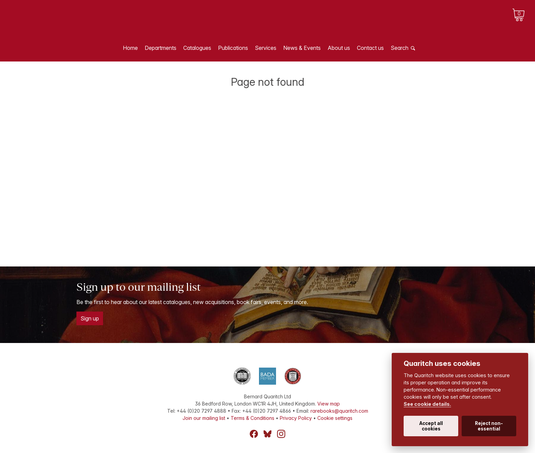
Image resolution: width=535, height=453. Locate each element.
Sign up (90, 318)
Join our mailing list (204, 418)
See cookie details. (427, 404)
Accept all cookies (431, 426)
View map (328, 404)
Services (265, 47)
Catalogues (197, 47)
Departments (160, 47)
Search (399, 47)
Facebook (254, 434)
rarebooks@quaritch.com (339, 411)
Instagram (281, 434)
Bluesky (267, 434)
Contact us (370, 47)
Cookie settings (334, 418)
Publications (233, 47)
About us (339, 47)
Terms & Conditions (252, 418)
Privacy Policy (296, 418)
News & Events (302, 47)
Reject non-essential (489, 426)
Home (130, 47)
